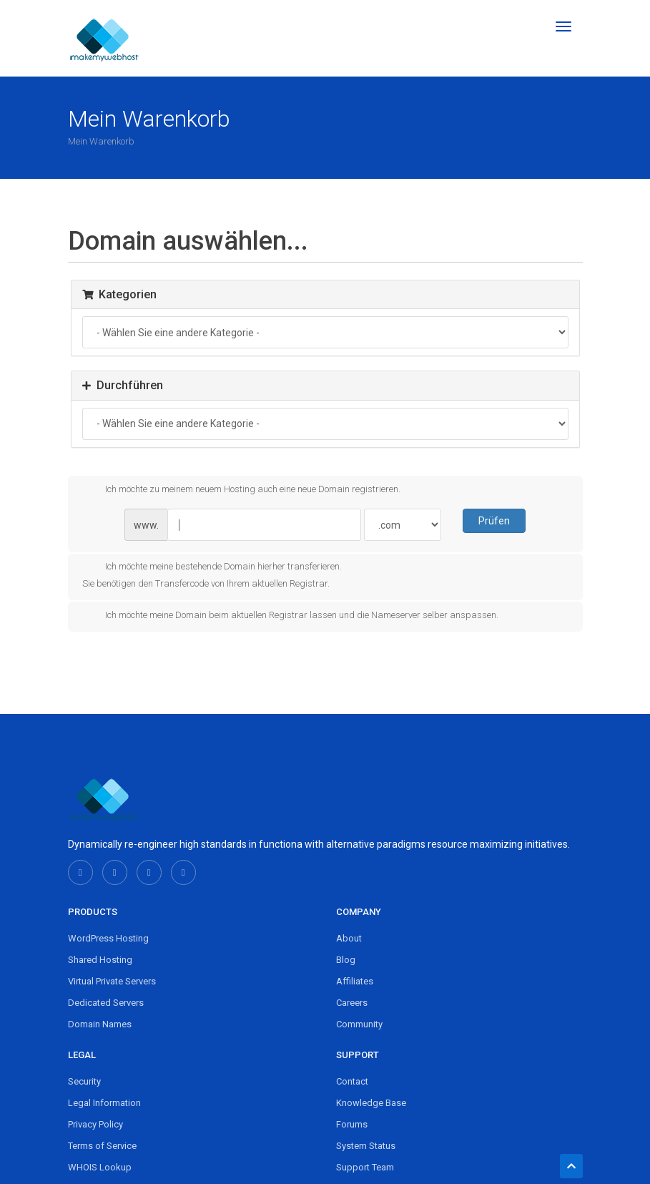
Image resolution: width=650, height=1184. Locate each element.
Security (84, 1081)
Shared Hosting (100, 959)
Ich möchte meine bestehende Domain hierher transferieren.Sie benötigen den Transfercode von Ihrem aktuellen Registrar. (212, 574)
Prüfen (494, 521)
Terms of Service (102, 1145)
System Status (365, 1145)
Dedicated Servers (106, 1002)
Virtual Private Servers (112, 981)
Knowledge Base (371, 1102)
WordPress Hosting (108, 938)
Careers (352, 1002)
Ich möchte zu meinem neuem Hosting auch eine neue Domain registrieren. (241, 489)
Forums (352, 1124)
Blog (345, 959)
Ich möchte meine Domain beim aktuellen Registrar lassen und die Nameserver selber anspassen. (290, 616)
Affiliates (354, 981)
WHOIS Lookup (100, 1167)
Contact (352, 1081)
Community (359, 1024)
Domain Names (100, 1024)
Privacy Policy (95, 1124)
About (349, 938)
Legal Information (104, 1102)
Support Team (365, 1167)
